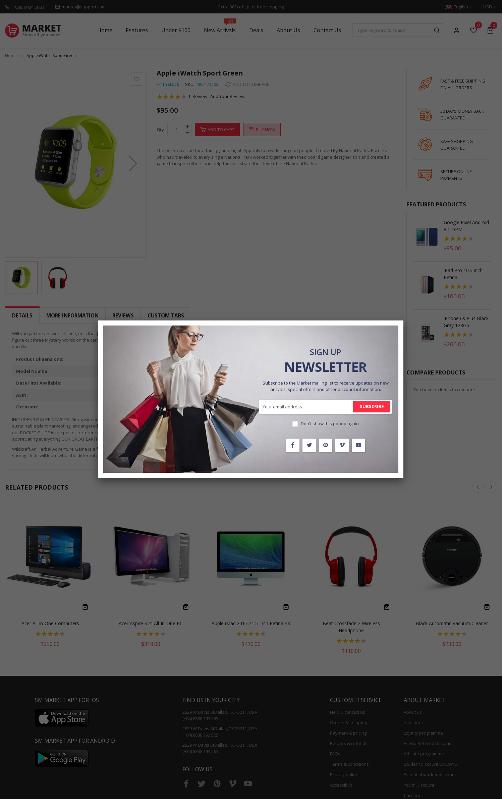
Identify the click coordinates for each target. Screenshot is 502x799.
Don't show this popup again (330, 423)
